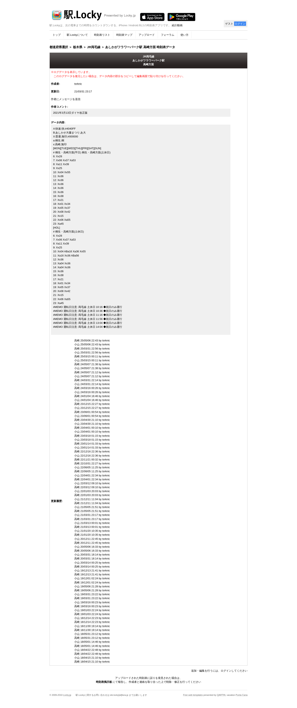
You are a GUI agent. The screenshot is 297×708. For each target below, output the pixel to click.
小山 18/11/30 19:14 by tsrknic (92, 626)
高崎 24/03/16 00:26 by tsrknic (92, 388)
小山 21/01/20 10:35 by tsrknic (92, 530)
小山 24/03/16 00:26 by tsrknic (92, 392)
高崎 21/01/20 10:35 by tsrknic (92, 534)
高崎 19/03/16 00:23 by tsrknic (92, 606)
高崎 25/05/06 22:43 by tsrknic (92, 340)
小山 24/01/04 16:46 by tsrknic (92, 400)
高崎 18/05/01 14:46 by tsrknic (92, 645)
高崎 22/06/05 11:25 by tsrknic (92, 471)
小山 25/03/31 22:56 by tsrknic (92, 352)
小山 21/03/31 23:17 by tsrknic (92, 514)
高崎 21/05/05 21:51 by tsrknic (92, 511)
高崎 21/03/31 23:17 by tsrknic (92, 519)
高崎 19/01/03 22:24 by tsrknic (92, 614)
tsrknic (78, 83)
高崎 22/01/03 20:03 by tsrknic (92, 495)
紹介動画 (177, 25)
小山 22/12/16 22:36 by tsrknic (92, 455)
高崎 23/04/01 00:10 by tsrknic (92, 427)
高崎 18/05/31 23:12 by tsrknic (92, 637)
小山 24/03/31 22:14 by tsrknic (92, 384)
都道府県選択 (59, 47)
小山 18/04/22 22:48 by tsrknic (92, 649)
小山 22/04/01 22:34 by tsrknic (92, 475)
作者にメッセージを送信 (65, 99)
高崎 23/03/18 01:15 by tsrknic (92, 435)
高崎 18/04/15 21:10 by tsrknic (92, 661)
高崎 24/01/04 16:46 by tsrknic (92, 396)
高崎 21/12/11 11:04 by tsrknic (92, 503)
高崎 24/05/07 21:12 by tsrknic (92, 372)
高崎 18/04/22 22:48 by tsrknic (92, 653)
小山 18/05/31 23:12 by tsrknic (92, 633)
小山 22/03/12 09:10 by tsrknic (92, 483)
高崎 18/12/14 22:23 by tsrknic (92, 621)
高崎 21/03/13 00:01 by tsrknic (92, 526)
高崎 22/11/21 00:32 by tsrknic (92, 459)
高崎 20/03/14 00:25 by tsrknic (92, 566)
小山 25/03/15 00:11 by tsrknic (92, 360)
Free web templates (193, 695)
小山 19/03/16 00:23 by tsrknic (92, 602)
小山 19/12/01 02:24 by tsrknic (92, 578)
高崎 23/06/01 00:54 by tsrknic (92, 412)
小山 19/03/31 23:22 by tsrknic (92, 594)
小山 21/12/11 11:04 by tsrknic (92, 499)
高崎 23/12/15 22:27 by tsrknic (92, 403)
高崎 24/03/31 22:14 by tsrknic (92, 380)
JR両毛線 (93, 47)
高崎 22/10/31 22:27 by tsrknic (92, 463)
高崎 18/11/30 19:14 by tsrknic (92, 630)
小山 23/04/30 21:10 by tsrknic (92, 423)
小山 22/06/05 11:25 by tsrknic (92, 467)
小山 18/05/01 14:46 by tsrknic (92, 641)
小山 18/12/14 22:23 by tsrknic (92, 618)
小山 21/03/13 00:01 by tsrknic (92, 522)
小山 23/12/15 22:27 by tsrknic (92, 407)
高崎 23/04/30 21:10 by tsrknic (92, 419)
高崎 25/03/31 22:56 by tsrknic (92, 348)
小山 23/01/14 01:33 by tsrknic (92, 447)
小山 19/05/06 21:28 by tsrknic (92, 586)
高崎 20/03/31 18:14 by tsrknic (92, 558)
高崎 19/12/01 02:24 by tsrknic (92, 582)
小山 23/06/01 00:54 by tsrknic (92, 415)
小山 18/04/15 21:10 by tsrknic (92, 657)
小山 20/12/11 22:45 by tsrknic (92, 538)
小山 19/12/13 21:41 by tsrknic (92, 570)
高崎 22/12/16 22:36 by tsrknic (92, 451)
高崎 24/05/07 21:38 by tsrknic (92, 364)
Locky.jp (67, 695)
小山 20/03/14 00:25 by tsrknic (92, 562)
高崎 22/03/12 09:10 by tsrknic (92, 487)
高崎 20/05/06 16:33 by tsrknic (92, 550)
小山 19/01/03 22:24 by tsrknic (92, 610)
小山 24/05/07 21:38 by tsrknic (92, 368)
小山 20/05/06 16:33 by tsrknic (92, 546)
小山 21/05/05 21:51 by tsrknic (92, 507)
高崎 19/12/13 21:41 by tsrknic (92, 574)
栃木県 (77, 47)
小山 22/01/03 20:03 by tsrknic (92, 491)
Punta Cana (242, 695)
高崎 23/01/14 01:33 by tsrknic (92, 443)
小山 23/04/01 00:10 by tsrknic (92, 431)
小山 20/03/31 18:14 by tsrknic (92, 554)
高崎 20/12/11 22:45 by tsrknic (92, 542)
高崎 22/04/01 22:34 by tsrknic (92, 479)
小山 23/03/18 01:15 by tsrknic (92, 439)
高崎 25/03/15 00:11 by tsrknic (92, 356)
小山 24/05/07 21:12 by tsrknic (92, 376)
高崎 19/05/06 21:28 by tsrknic (92, 590)
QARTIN (221, 695)
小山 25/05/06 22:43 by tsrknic (92, 344)
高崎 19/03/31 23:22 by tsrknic (92, 598)
